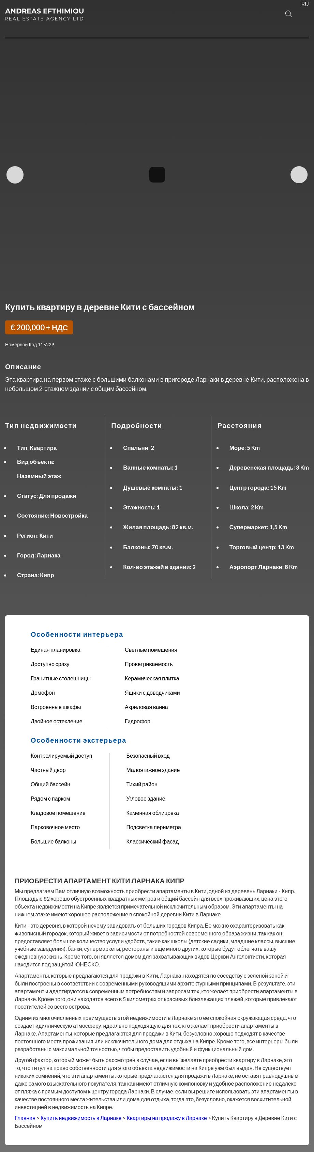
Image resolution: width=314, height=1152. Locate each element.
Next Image (298, 175)
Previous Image (15, 175)
